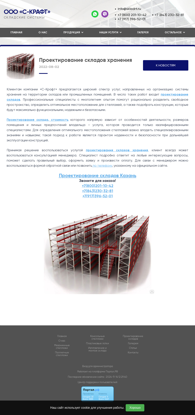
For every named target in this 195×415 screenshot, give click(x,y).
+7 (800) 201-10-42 (132, 15)
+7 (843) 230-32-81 (169, 15)
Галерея (143, 32)
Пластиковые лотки (97, 343)
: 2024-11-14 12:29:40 (116, 376)
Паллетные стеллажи (62, 354)
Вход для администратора (97, 366)
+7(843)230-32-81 (97, 191)
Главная (16, 32)
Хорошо (135, 407)
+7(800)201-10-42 (97, 185)
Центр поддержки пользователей (97, 382)
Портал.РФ (112, 371)
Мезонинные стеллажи (62, 346)
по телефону (102, 165)
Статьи (133, 348)
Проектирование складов (133, 337)
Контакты (133, 352)
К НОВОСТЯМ (165, 65)
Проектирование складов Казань (97, 175)
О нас (42, 32)
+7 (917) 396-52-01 (131, 19)
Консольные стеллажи (97, 337)
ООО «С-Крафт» (27, 12)
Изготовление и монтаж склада (97, 349)
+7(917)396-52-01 (97, 196)
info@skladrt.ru (129, 9)
